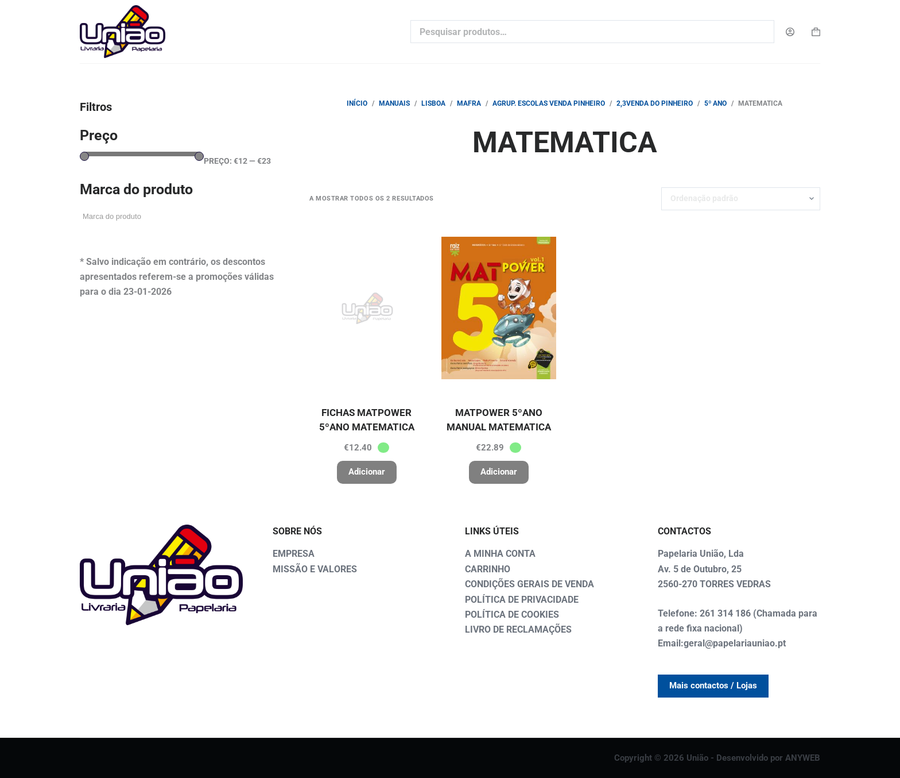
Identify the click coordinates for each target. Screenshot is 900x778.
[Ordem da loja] (740, 198)
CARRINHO (487, 569)
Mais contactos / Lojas (713, 685)
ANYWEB (802, 758)
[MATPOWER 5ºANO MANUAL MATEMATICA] (498, 308)
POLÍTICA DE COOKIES (512, 614)
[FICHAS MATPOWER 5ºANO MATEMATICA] (366, 308)
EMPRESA (294, 553)
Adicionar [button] (366, 472)
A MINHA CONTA (500, 553)
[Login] (790, 32)
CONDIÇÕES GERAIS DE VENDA (529, 584)
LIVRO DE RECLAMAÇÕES (518, 629)
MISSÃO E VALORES (315, 569)
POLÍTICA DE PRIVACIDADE (522, 599)
